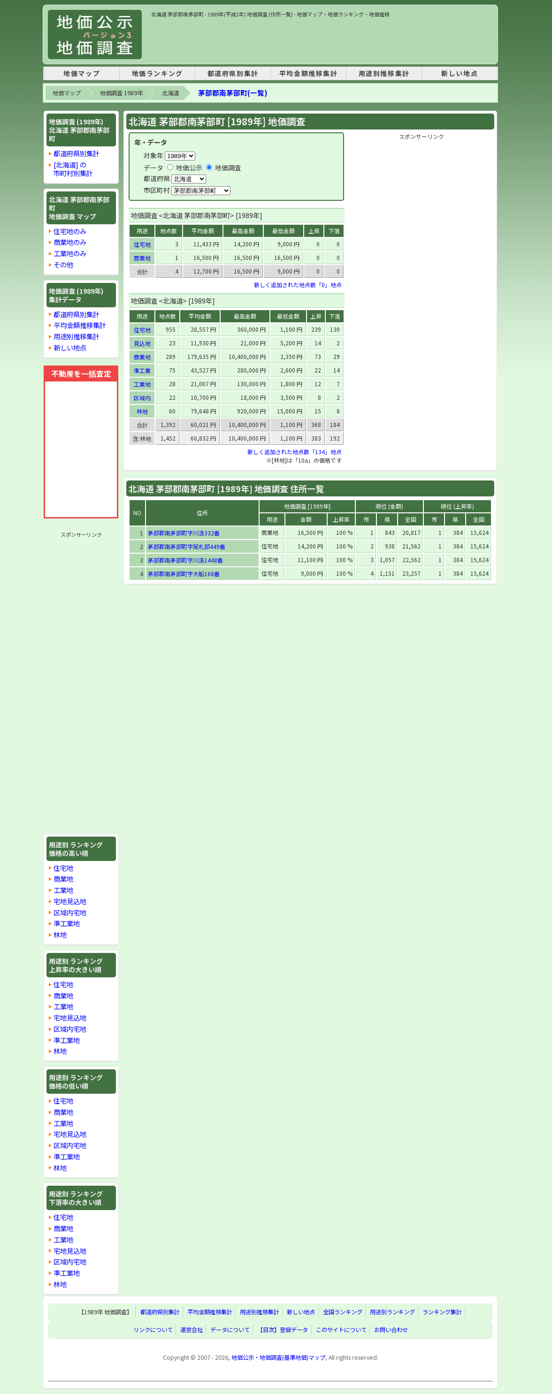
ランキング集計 (442, 1312)
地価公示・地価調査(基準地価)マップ (278, 1357)
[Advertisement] (322, 39)
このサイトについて (341, 1330)
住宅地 (63, 868)
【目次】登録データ (282, 1330)
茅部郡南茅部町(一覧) (232, 93)
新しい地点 (459, 73)
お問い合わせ (391, 1330)
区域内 (142, 398)
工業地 (63, 890)
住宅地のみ (70, 231)
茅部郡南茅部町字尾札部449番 (186, 546)
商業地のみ (70, 242)
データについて (230, 1330)
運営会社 (191, 1330)
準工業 (142, 370)
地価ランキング (157, 73)
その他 (63, 264)
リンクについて (153, 1330)
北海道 (170, 93)
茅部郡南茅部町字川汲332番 (184, 533)
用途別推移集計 (384, 73)
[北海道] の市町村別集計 (73, 169)
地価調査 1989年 (121, 93)
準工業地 (67, 923)
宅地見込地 (70, 901)
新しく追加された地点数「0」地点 (298, 285)
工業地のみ (70, 253)
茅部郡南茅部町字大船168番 (184, 574)
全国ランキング (342, 1312)
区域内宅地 (70, 912)
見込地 (142, 343)
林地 (60, 934)
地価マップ (81, 73)
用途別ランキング (392, 1312)
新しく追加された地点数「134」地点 (294, 452)
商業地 (63, 879)
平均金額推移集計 (308, 73)
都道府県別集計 (233, 73)
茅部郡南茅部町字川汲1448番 (185, 560)
